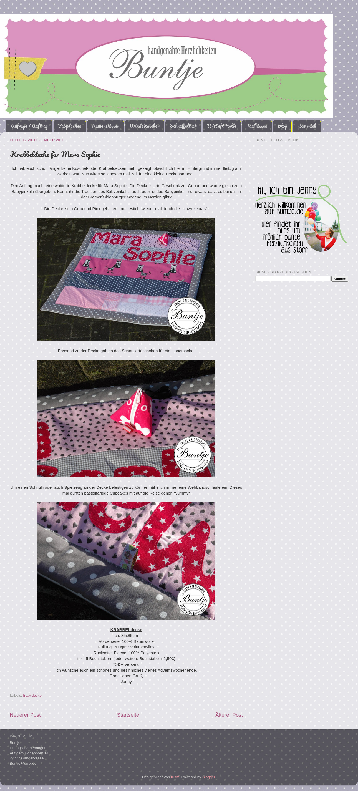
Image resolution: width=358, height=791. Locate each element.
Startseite (128, 715)
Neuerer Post (25, 715)
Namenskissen (105, 126)
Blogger (208, 777)
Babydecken (69, 126)
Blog (282, 126)
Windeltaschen (145, 126)
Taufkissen (256, 126)
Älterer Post (229, 715)
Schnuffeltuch (183, 126)
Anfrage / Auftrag (29, 126)
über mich (306, 126)
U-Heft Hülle (221, 126)
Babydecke (32, 695)
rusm (175, 777)
